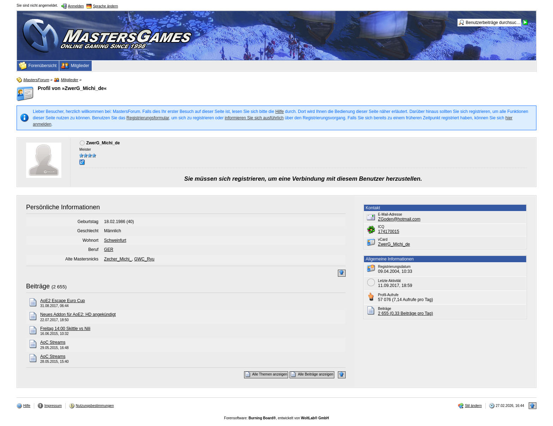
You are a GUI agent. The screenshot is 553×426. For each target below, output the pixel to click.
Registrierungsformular (148, 117)
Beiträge (38, 286)
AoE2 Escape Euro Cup (62, 300)
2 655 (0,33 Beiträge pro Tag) (405, 313)
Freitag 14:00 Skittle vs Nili (65, 328)
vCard (383, 239)
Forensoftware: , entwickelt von (276, 418)
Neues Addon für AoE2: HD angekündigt (78, 314)
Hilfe (279, 111)
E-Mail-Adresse (390, 214)
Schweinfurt (115, 240)
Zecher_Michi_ (118, 259)
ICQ (381, 227)
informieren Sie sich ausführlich (254, 117)
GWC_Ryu (144, 259)
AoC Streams (52, 342)
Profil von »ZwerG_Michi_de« (72, 88)
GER (108, 249)
